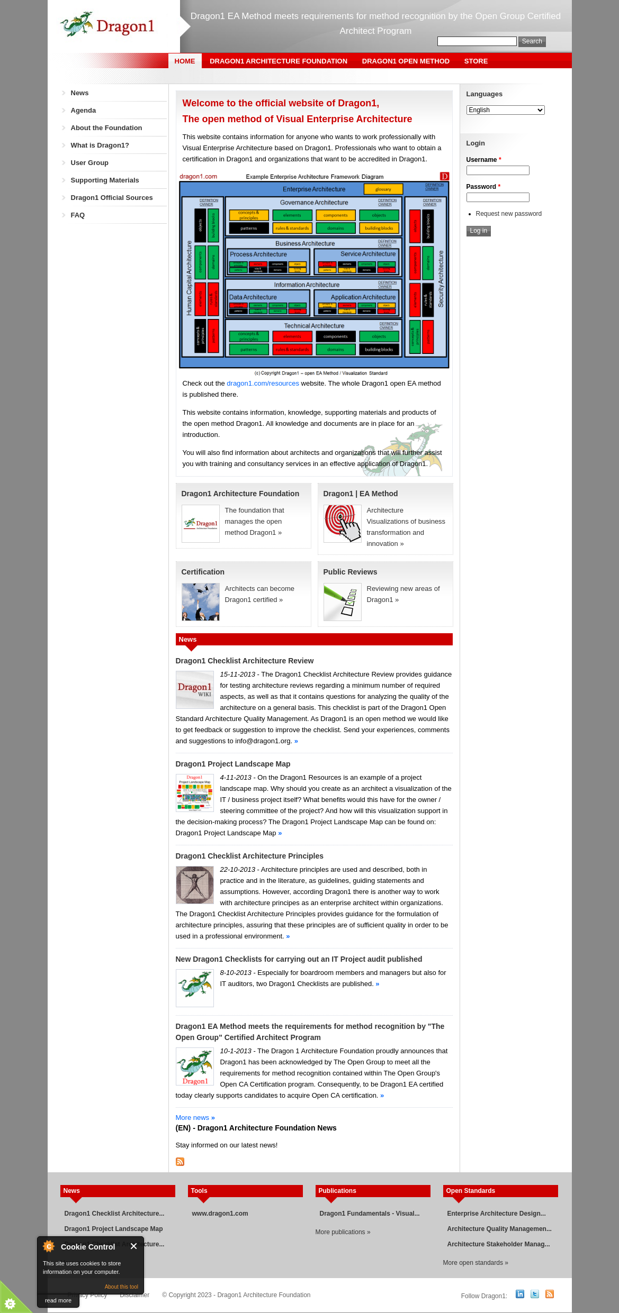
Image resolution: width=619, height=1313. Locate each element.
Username (484, 159)
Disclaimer (134, 1295)
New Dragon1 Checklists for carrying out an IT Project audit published (299, 959)
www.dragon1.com (220, 1213)
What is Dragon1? (100, 145)
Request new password (509, 213)
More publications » (343, 1232)
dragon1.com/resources (263, 383)
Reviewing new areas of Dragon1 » (385, 585)
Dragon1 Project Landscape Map (233, 764)
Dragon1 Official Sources (112, 198)
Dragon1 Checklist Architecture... (115, 1213)
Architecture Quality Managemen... (499, 1229)
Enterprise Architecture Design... (496, 1213)
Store (476, 61)
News (80, 93)
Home (185, 61)
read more (58, 1300)
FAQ (78, 215)
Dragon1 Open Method (406, 61)
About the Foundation (106, 128)
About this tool (121, 1287)
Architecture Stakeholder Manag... (498, 1244)
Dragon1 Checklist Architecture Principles (250, 856)
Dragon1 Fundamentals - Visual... (370, 1213)
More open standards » (475, 1262)
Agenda (83, 110)
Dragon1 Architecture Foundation (278, 61)
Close (134, 1246)
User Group (90, 163)
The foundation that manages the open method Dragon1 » (254, 521)
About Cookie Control (48, 1246)
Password (484, 186)
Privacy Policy (87, 1295)
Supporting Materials (105, 180)
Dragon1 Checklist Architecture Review (245, 660)
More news (195, 1117)
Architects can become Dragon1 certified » (244, 585)
